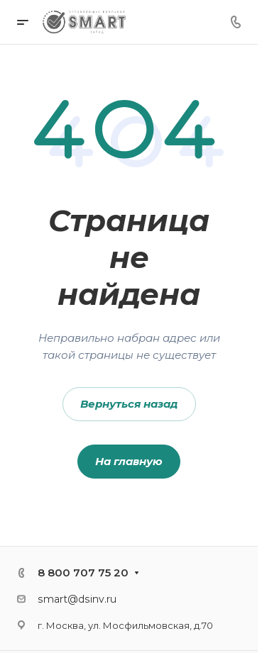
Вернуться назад (129, 404)
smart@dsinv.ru (77, 599)
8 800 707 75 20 (83, 572)
